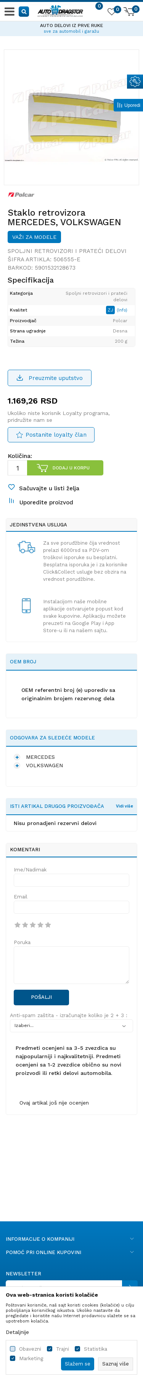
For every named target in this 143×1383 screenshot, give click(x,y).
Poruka (22, 942)
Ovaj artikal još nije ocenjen (54, 1103)
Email (20, 897)
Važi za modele (34, 237)
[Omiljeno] (111, 13)
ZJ (111, 310)
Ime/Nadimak (30, 870)
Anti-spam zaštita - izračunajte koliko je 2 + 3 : (68, 1015)
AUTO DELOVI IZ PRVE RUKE (71, 25)
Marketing (31, 1358)
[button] (24, 11)
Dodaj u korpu (71, 468)
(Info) (122, 310)
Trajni (62, 1349)
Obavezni (30, 1349)
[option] (71, 27)
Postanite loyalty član (56, 434)
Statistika (95, 1349)
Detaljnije (17, 1332)
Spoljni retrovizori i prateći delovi (67, 251)
